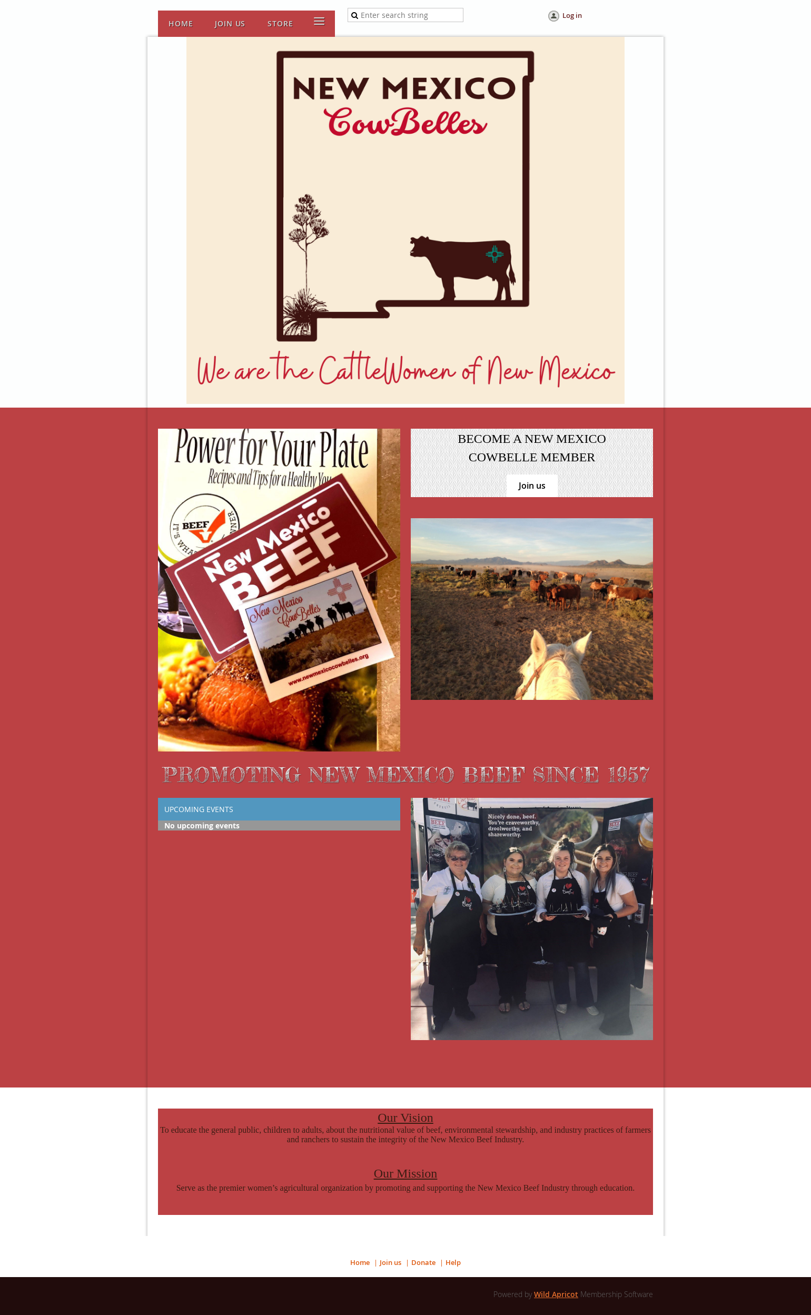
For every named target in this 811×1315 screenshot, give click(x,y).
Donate (423, 1262)
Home (360, 1262)
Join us (532, 485)
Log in (572, 15)
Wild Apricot (556, 1294)
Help (453, 1262)
